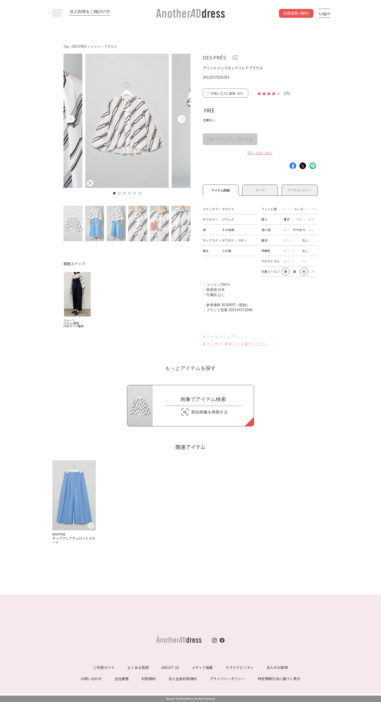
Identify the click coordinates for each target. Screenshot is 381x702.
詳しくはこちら (260, 153)
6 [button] (139, 193)
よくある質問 (138, 667)
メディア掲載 (202, 667)
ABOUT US (170, 667)
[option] (127, 121)
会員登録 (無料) (296, 13)
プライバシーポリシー (227, 678)
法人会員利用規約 (182, 678)
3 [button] (124, 193)
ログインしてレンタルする (230, 139)
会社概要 (122, 678)
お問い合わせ (91, 678)
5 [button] (134, 193)
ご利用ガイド (104, 667)
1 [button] (114, 193)
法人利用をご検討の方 (90, 11)
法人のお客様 (277, 667)
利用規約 (148, 678)
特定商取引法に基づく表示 (279, 678)
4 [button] (129, 193)
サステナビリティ (240, 667)
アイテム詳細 (221, 190)
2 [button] (119, 193)
